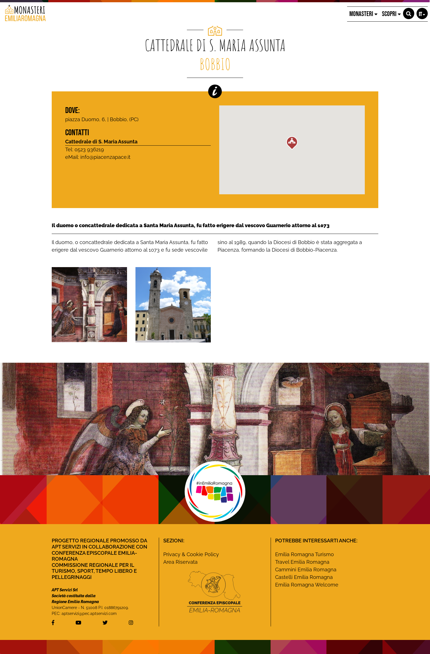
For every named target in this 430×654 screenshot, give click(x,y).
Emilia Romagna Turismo (304, 554)
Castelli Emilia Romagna (304, 577)
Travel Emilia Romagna (302, 562)
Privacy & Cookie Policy (191, 554)
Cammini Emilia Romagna (305, 569)
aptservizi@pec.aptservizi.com (89, 613)
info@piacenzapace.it (105, 157)
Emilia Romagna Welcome (306, 585)
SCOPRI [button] (391, 14)
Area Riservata (180, 562)
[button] (408, 13)
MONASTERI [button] (363, 14)
